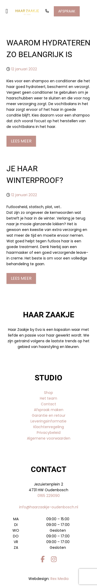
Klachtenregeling (48, 426)
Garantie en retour (48, 415)
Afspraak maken (48, 409)
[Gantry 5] (27, 12)
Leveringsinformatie (48, 421)
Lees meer (21, 141)
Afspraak (66, 11)
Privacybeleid (49, 432)
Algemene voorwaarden (48, 438)
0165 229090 (49, 495)
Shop (48, 392)
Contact (48, 404)
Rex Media (59, 578)
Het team (48, 398)
